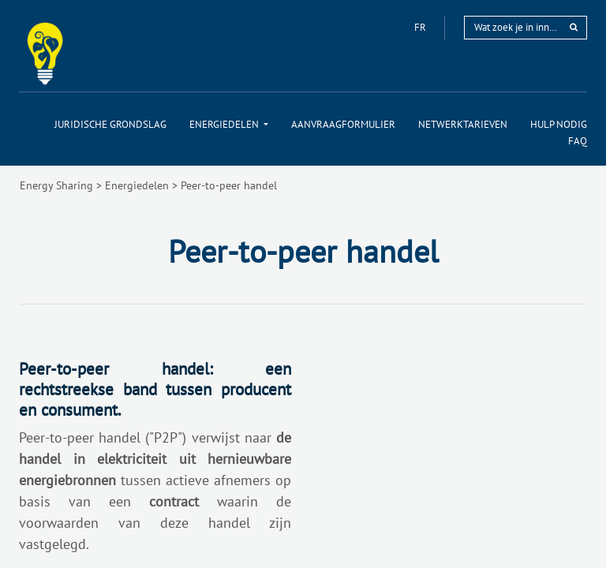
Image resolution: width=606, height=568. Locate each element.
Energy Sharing (56, 185)
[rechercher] (573, 27)
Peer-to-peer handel (229, 185)
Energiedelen (137, 185)
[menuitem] (110, 124)
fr (421, 27)
